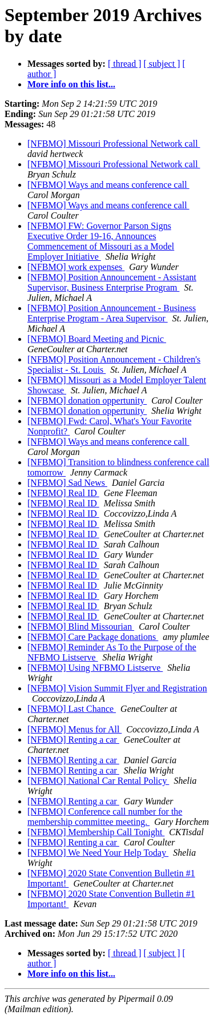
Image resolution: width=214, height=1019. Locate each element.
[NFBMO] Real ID (63, 493)
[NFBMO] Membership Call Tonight (95, 832)
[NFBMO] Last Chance (71, 709)
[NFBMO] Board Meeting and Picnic (96, 339)
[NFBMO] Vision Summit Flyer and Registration (117, 688)
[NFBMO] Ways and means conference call (108, 185)
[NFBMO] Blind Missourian (80, 626)
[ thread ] (125, 64)
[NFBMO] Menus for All (74, 729)
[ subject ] (162, 64)
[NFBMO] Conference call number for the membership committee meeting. (104, 817)
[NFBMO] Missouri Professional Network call (113, 143)
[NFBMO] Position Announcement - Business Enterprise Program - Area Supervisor (111, 313)
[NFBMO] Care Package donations (92, 637)
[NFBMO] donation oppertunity (87, 400)
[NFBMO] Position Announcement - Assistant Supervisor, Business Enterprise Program (111, 282)
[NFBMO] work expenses (75, 267)
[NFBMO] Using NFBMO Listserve (95, 667)
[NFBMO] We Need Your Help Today (97, 852)
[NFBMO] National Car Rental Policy (98, 781)
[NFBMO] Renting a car (73, 739)
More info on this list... (71, 84)
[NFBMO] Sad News (67, 483)
